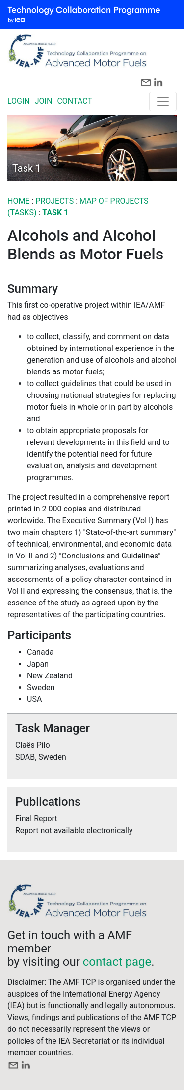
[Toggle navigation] (163, 101)
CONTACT (74, 101)
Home (18, 201)
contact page (117, 962)
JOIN (44, 101)
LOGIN (18, 101)
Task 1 (55, 212)
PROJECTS (55, 201)
